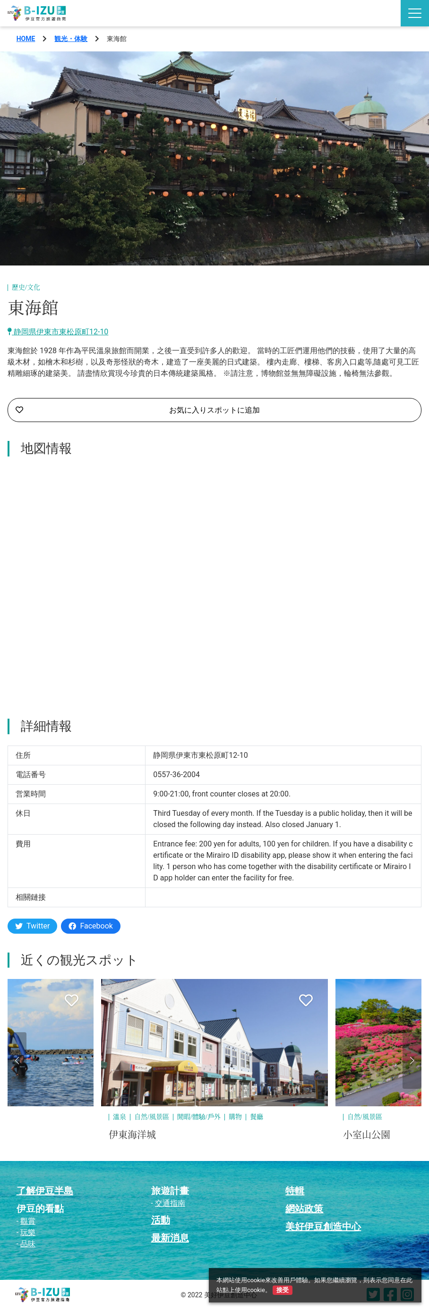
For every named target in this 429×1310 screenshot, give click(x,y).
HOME (26, 38)
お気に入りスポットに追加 (138, 410)
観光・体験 (70, 38)
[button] (17, 1060)
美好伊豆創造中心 (323, 1226)
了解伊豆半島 (45, 1190)
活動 (160, 1220)
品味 (27, 1243)
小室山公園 (366, 1135)
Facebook (90, 925)
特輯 (294, 1190)
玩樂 (27, 1232)
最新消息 (170, 1238)
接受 (282, 1289)
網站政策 (304, 1208)
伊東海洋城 (132, 1135)
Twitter (32, 925)
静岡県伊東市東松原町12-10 (58, 331)
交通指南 (170, 1203)
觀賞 (27, 1221)
